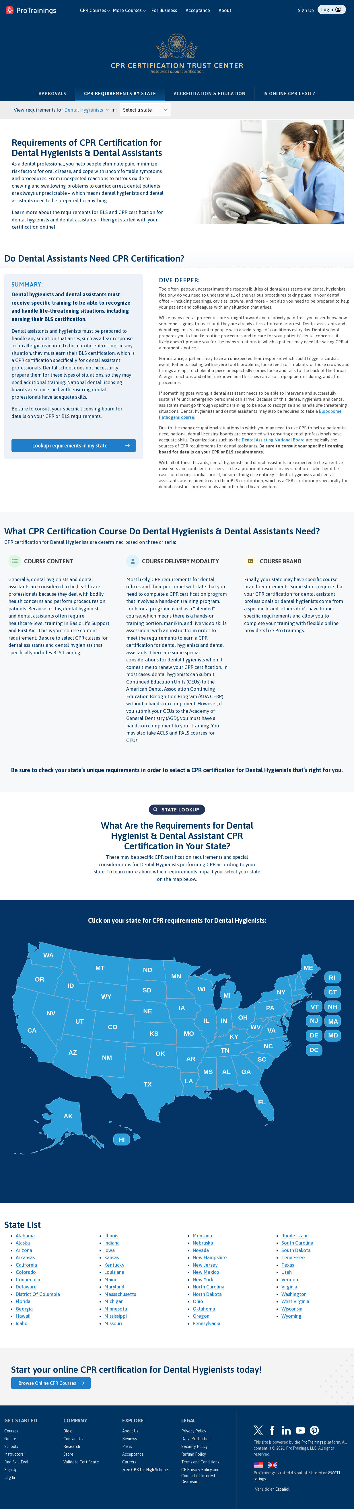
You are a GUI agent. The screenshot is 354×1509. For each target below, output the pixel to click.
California (26, 1265)
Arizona (24, 1250)
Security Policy (194, 1446)
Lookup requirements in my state (70, 445)
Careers (129, 1461)
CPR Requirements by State (124, 93)
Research (71, 1446)
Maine (111, 1279)
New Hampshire (210, 1257)
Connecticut (29, 1279)
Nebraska (203, 1243)
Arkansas (25, 1257)
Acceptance (198, 10)
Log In (9, 1477)
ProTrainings (312, 1441)
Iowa (109, 1250)
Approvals (52, 93)
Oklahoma (204, 1309)
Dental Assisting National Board (273, 439)
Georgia (24, 1309)
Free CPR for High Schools (145, 1469)
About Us (130, 1430)
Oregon (201, 1316)
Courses (11, 1430)
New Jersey (205, 1265)
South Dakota (296, 1250)
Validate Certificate (81, 1461)
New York (203, 1279)
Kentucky (114, 1265)
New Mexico (206, 1272)
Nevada (201, 1250)
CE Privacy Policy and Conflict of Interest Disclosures (200, 1475)
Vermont (290, 1279)
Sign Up (306, 10)
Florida (23, 1301)
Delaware (26, 1287)
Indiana (112, 1243)
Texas (287, 1265)
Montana (202, 1236)
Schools (11, 1446)
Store (68, 1453)
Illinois (111, 1236)
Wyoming (291, 1316)
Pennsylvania (206, 1323)
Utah (286, 1272)
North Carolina (208, 1287)
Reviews (129, 1438)
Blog (67, 1430)
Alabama (25, 1236)
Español (282, 1488)
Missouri (113, 1323)
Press (127, 1446)
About (225, 10)
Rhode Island (295, 1236)
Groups (10, 1438)
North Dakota (207, 1294)
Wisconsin (291, 1309)
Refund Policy (193, 1453)
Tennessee (293, 1257)
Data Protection (196, 1438)
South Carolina (297, 1243)
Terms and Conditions (200, 1461)
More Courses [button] (129, 10)
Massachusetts (120, 1294)
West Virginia (295, 1301)
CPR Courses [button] (95, 10)
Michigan (114, 1301)
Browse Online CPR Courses (48, 1382)
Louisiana (114, 1272)
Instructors (14, 1453)
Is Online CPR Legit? (289, 93)
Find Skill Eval (16, 1461)
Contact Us (73, 1438)
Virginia (289, 1287)
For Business (164, 10)
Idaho (22, 1323)
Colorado (26, 1272)
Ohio (198, 1301)
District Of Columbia (38, 1294)
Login (331, 9)
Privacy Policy (193, 1430)
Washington (294, 1294)
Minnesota (115, 1309)
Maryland (114, 1287)
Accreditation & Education (210, 93)
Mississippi (115, 1316)
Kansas (111, 1257)
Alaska (23, 1243)
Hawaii (23, 1316)
